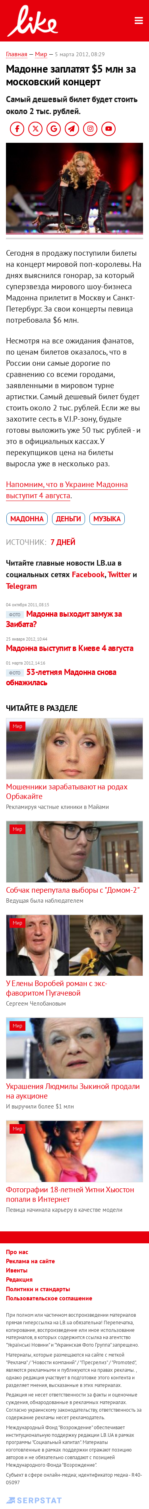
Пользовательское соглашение (49, 1298)
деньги (68, 518)
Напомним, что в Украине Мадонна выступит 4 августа (67, 490)
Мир (41, 54)
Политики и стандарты (38, 1289)
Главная (16, 54)
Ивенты (16, 1270)
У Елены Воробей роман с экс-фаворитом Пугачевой (56, 988)
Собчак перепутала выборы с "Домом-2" (73, 890)
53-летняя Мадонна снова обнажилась (61, 677)
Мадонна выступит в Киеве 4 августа (69, 648)
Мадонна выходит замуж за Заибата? (64, 618)
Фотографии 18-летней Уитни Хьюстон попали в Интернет (70, 1194)
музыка (107, 518)
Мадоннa (27, 518)
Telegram (21, 586)
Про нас (17, 1252)
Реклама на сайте (30, 1261)
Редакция (19, 1279)
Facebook (88, 574)
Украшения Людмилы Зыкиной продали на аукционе (73, 1091)
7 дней (62, 542)
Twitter (119, 574)
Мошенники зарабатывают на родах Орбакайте (66, 791)
